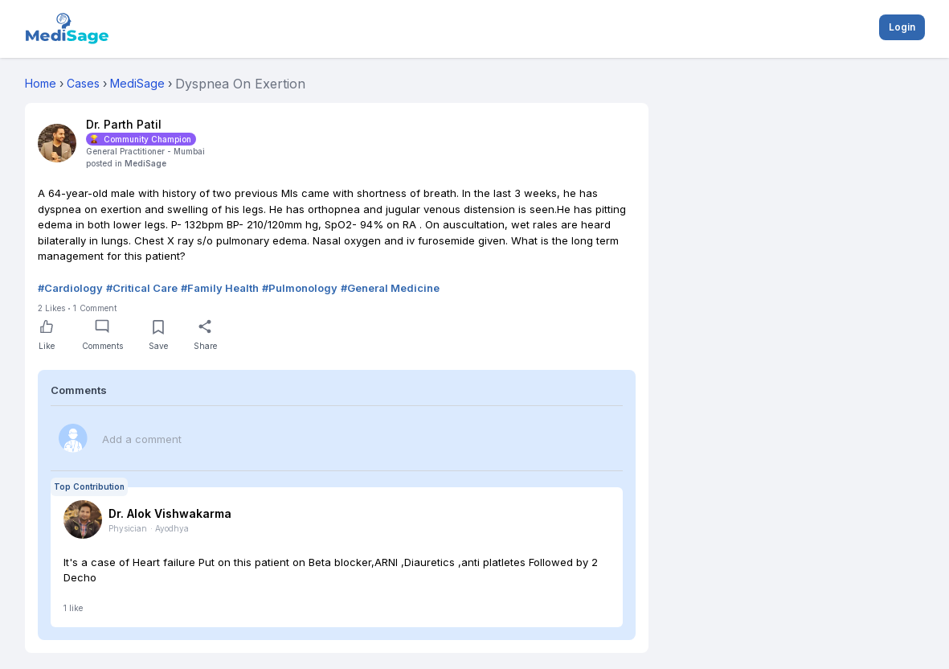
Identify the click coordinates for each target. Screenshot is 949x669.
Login (902, 27)
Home (40, 83)
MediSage (145, 163)
